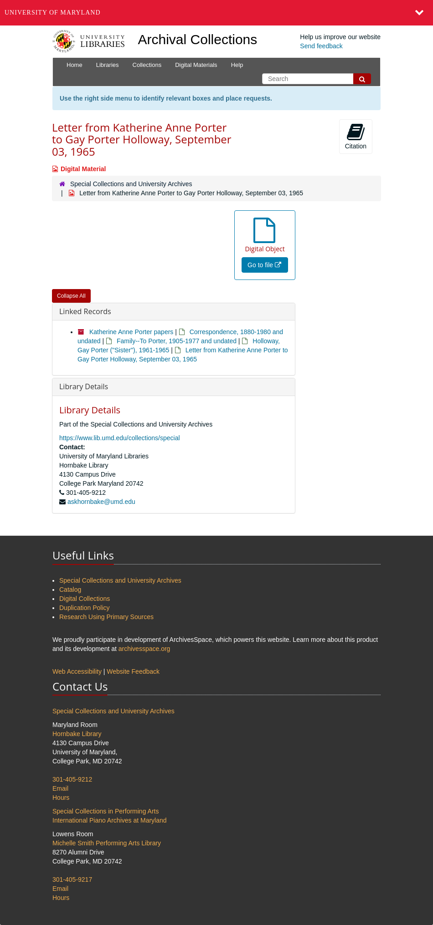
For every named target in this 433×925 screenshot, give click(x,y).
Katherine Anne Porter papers (131, 331)
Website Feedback (133, 671)
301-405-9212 (72, 779)
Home (74, 64)
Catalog (70, 589)
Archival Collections (198, 39)
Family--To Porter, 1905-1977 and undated (177, 341)
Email (60, 788)
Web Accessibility (77, 671)
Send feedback (321, 46)
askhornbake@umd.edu (101, 501)
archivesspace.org (144, 648)
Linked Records (85, 311)
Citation (355, 136)
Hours (60, 797)
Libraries (107, 64)
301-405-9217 (72, 879)
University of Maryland (53, 12)
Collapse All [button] (71, 296)
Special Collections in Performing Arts (105, 811)
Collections (147, 64)
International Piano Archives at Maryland (109, 820)
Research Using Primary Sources (106, 616)
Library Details (83, 386)
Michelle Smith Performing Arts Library (106, 843)
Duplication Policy (84, 607)
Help (237, 64)
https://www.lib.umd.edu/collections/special (119, 438)
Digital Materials (196, 64)
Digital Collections (84, 598)
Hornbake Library (76, 733)
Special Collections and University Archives (131, 184)
